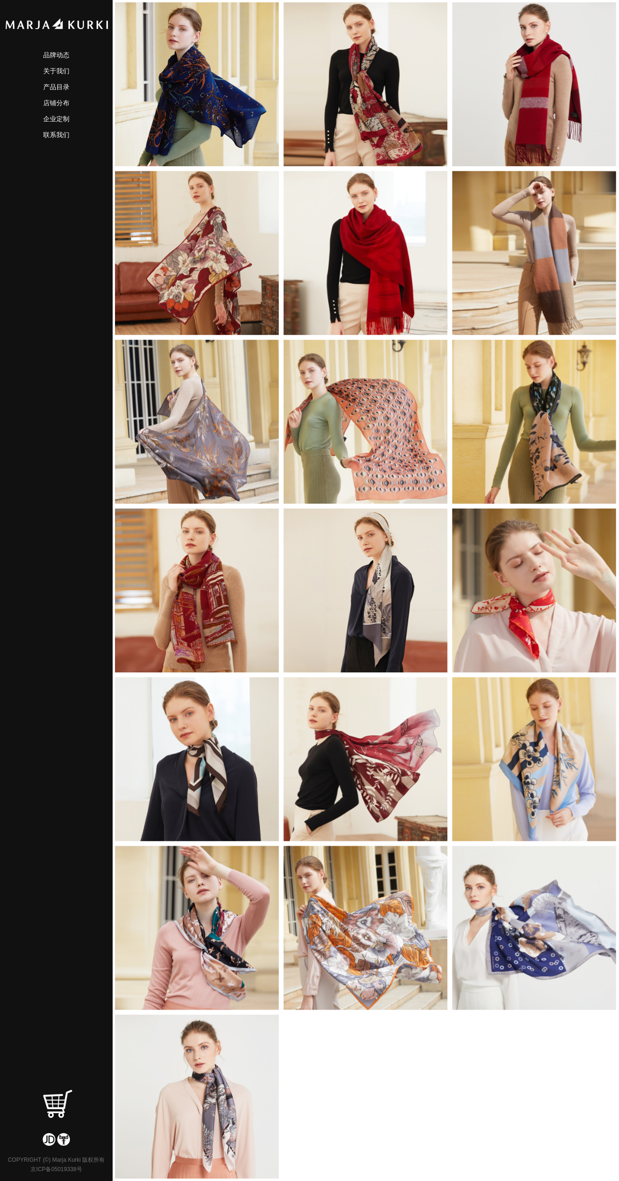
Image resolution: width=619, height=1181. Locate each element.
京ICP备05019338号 (56, 1169)
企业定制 (56, 119)
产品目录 (56, 87)
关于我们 (56, 71)
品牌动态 (56, 55)
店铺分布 (56, 103)
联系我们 (56, 135)
